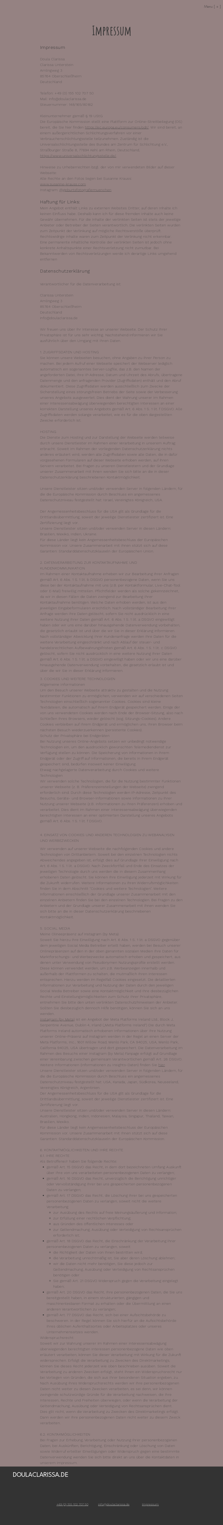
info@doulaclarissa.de (67, 99)
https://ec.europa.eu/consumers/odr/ (117, 127)
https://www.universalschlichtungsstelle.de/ (78, 156)
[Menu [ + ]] (203, 6)
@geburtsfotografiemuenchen (85, 190)
